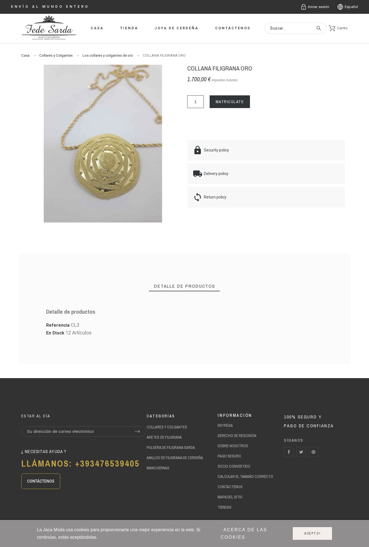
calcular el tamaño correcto (245, 476)
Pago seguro (229, 456)
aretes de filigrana (164, 437)
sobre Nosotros (233, 445)
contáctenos (230, 486)
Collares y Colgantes (167, 427)
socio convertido (234, 466)
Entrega (225, 425)
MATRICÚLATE (230, 101)
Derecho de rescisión (237, 435)
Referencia (58, 325)
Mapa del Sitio (230, 496)
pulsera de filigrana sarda (171, 447)
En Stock (55, 333)
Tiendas (224, 507)
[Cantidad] (195, 101)
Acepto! (312, 533)
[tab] (184, 286)
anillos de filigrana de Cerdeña (175, 457)
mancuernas (158, 467)
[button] (40, 481)
